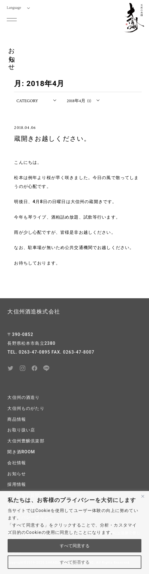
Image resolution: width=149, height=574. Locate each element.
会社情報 (16, 462)
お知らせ (16, 473)
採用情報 (16, 484)
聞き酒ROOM (21, 451)
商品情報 (16, 419)
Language (18, 7)
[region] (74, 532)
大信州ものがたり (25, 408)
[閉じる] (142, 496)
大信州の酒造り (23, 397)
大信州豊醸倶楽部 (25, 440)
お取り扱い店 (21, 429)
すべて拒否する (75, 562)
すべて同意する (75, 545)
